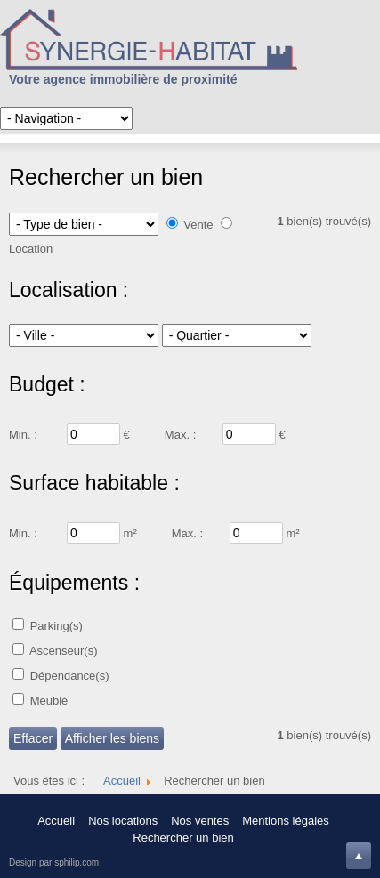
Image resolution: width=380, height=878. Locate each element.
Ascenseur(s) (63, 650)
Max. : (180, 434)
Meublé (49, 700)
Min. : (23, 434)
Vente (198, 224)
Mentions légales (285, 820)
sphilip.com (76, 862)
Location (31, 248)
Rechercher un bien (183, 837)
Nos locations (123, 820)
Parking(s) (56, 625)
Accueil (56, 820)
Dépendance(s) (69, 675)
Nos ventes (200, 820)
